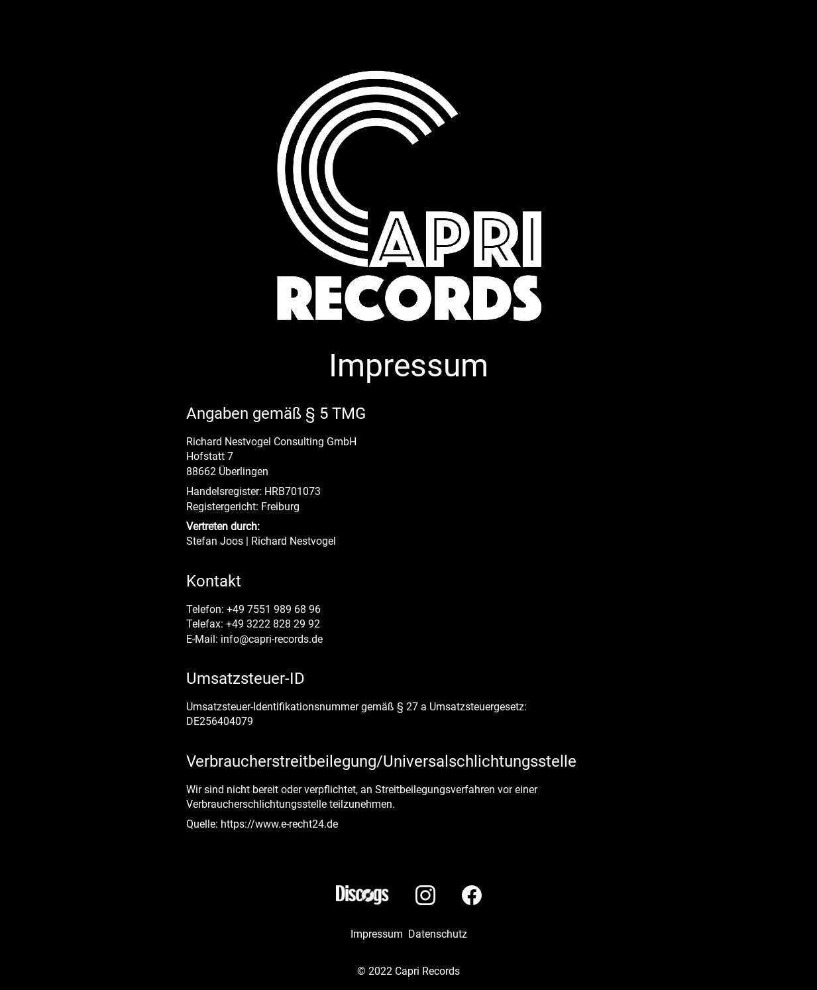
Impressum (377, 934)
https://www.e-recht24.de (279, 824)
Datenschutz (437, 934)
